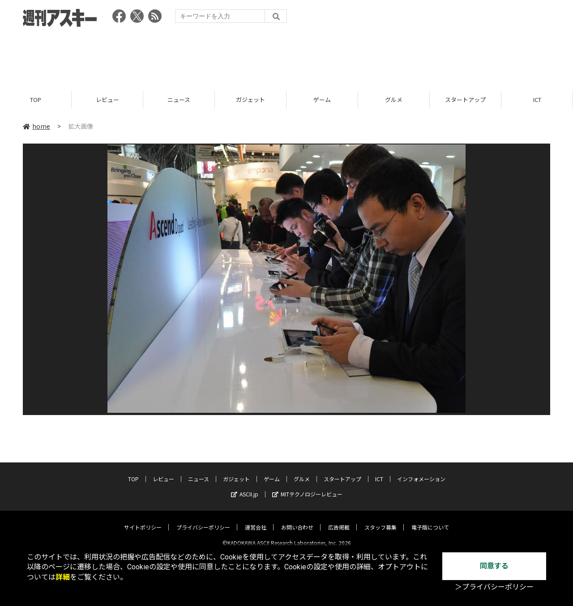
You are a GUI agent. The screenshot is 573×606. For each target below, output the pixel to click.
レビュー (107, 99)
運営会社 (255, 520)
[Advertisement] (286, 56)
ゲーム (322, 99)
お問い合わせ (297, 520)
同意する (494, 566)
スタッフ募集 (380, 520)
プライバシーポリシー (203, 520)
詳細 (63, 577)
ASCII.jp (244, 487)
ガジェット (250, 99)
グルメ (393, 99)
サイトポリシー (143, 520)
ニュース (178, 99)
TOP (35, 99)
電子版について (430, 520)
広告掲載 (339, 520)
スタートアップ (465, 99)
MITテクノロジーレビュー (307, 487)
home (36, 126)
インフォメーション (421, 471)
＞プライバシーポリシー (494, 587)
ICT (537, 99)
